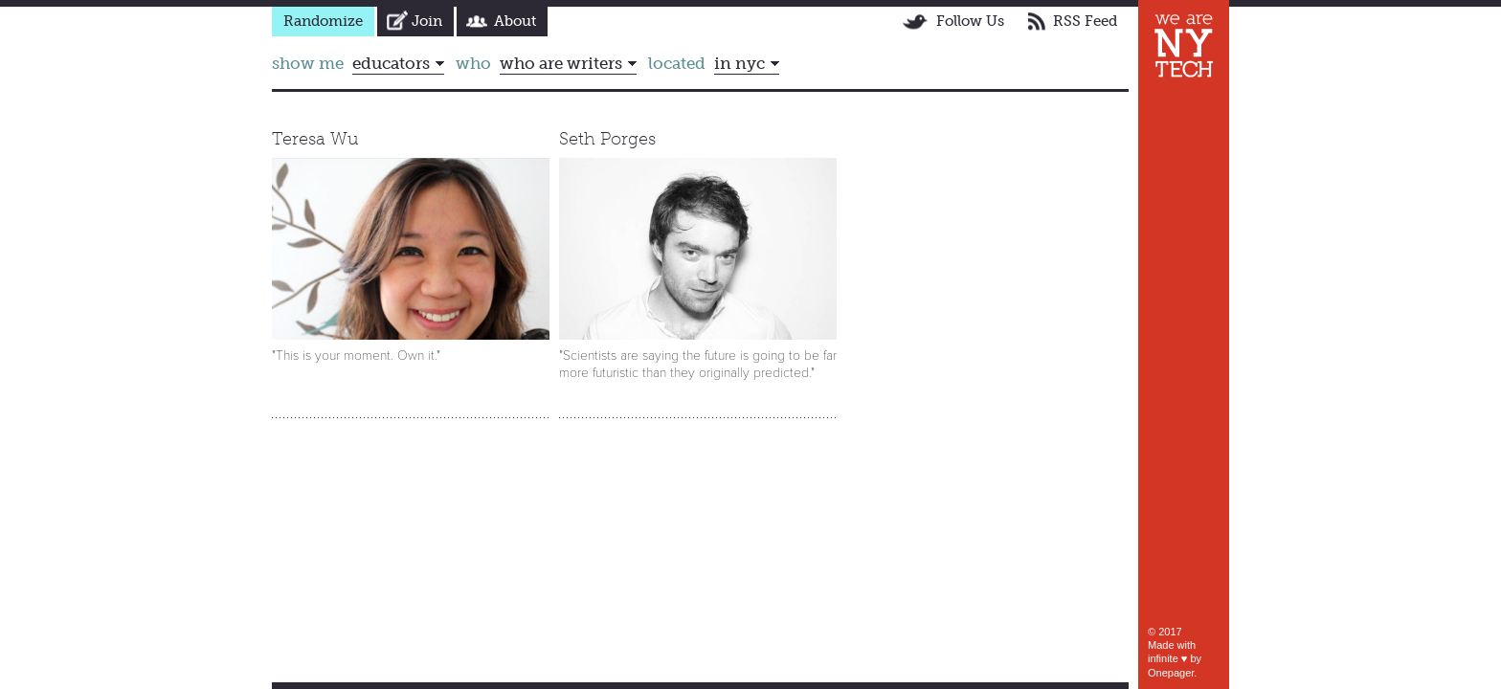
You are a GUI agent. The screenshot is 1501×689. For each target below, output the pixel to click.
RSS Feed (1085, 21)
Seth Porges (607, 138)
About (515, 21)
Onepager (1171, 672)
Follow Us (970, 21)
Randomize (323, 21)
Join (427, 21)
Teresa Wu (315, 138)
